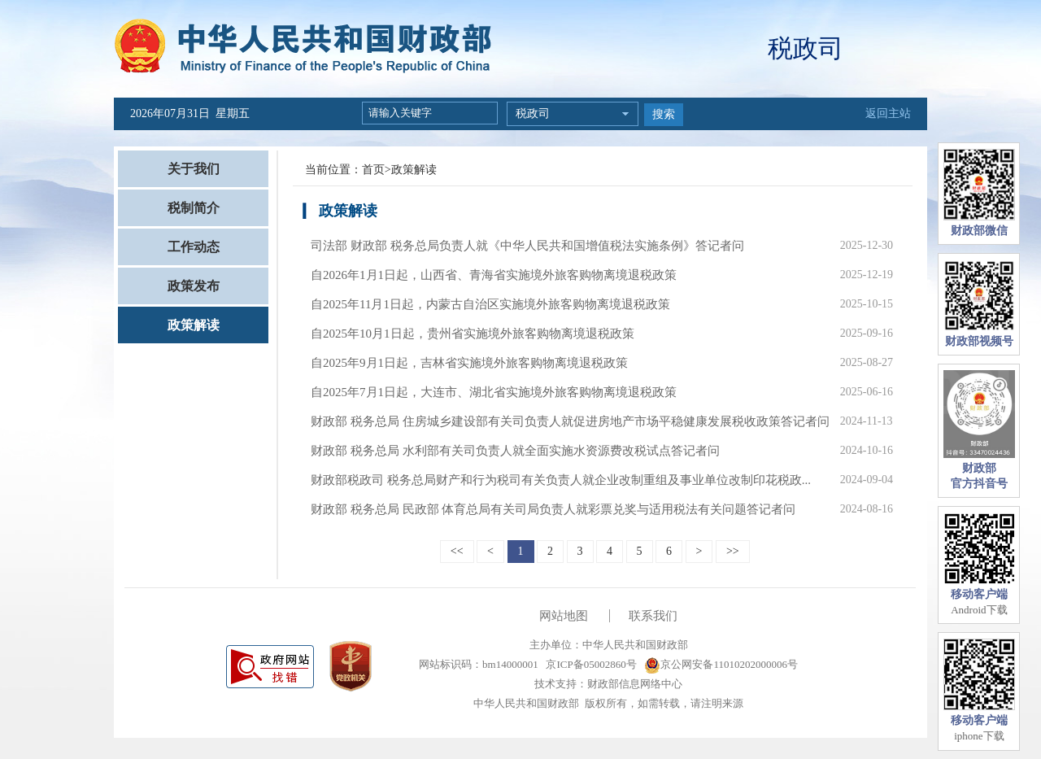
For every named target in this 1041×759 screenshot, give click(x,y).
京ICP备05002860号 (589, 664)
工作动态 (194, 247)
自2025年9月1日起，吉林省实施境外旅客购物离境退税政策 (469, 362)
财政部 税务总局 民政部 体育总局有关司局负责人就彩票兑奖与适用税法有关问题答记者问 (553, 509)
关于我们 (194, 169)
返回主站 (888, 113)
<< (457, 551)
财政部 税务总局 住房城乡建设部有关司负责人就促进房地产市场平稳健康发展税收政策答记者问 (570, 421)
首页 (373, 170)
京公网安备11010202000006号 (721, 664)
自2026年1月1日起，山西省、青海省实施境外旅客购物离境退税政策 (494, 274)
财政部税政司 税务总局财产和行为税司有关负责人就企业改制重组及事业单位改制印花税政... (561, 479)
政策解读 (194, 325)
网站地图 (563, 615)
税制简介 (194, 208)
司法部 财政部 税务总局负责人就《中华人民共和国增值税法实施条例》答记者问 (527, 245)
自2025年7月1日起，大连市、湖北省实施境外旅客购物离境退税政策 (494, 392)
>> (732, 551)
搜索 (663, 114)
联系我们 (653, 615)
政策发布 (194, 286)
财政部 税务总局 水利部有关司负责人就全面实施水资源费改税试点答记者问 (515, 450)
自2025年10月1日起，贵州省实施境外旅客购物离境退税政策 (472, 333)
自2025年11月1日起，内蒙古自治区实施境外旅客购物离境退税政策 (490, 304)
